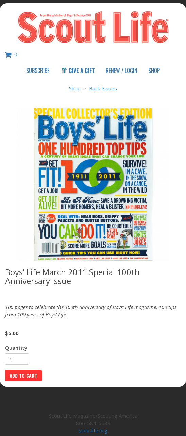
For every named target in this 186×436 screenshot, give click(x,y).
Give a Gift (78, 70)
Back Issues (103, 88)
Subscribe (37, 70)
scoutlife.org (93, 430)
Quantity (16, 347)
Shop (154, 70)
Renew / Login (121, 70)
